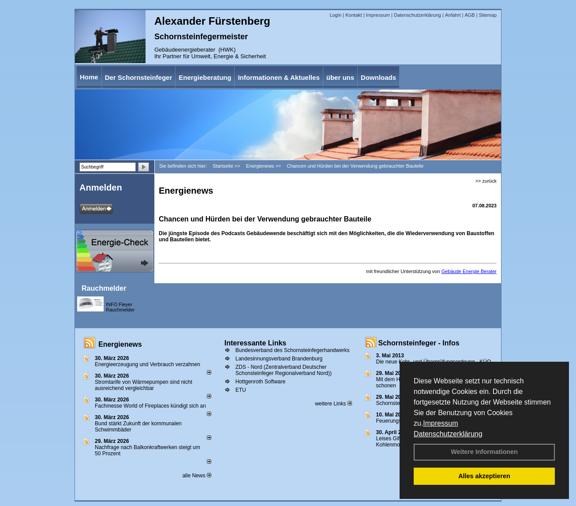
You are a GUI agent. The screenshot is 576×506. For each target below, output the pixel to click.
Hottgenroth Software (260, 382)
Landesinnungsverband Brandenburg (279, 359)
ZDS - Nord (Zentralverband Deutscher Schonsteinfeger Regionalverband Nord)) (284, 370)
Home (89, 77)
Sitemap (488, 15)
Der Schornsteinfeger (138, 77)
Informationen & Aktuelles (278, 77)
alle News (196, 475)
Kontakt (353, 15)
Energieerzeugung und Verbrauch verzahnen (147, 364)
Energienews (120, 344)
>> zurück (486, 181)
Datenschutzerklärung (448, 434)
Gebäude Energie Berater (469, 271)
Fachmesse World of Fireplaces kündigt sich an (150, 406)
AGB (469, 15)
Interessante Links (255, 343)
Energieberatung (205, 77)
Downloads (378, 77)
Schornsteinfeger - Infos (419, 343)
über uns (340, 77)
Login (335, 15)
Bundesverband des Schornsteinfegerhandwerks (293, 350)
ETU (241, 390)
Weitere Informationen (484, 451)
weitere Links (333, 404)
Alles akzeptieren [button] (484, 476)
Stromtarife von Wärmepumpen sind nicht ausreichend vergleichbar (143, 385)
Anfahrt (452, 15)
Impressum (440, 423)
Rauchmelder (104, 288)
